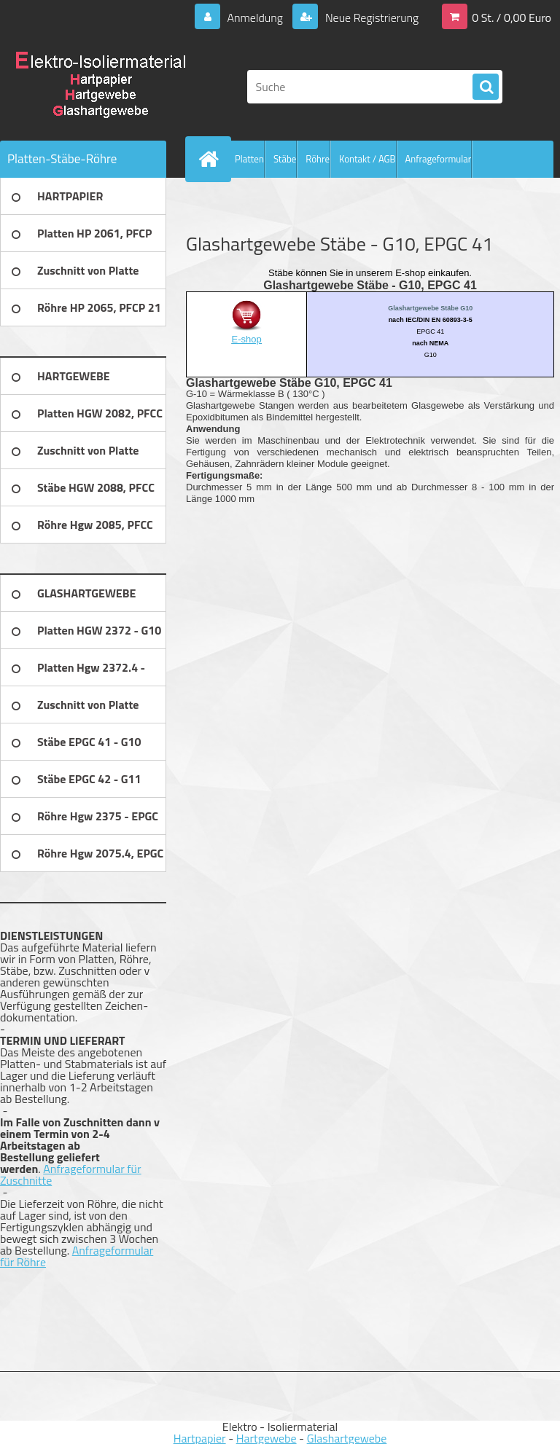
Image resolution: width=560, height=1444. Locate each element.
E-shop (247, 339)
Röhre (318, 159)
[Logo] (100, 86)
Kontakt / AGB (367, 159)
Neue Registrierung (370, 17)
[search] (485, 87)
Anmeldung (255, 17)
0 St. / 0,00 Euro (511, 17)
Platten (249, 159)
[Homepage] (211, 159)
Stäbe (284, 159)
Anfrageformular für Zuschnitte (70, 1174)
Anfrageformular (438, 159)
